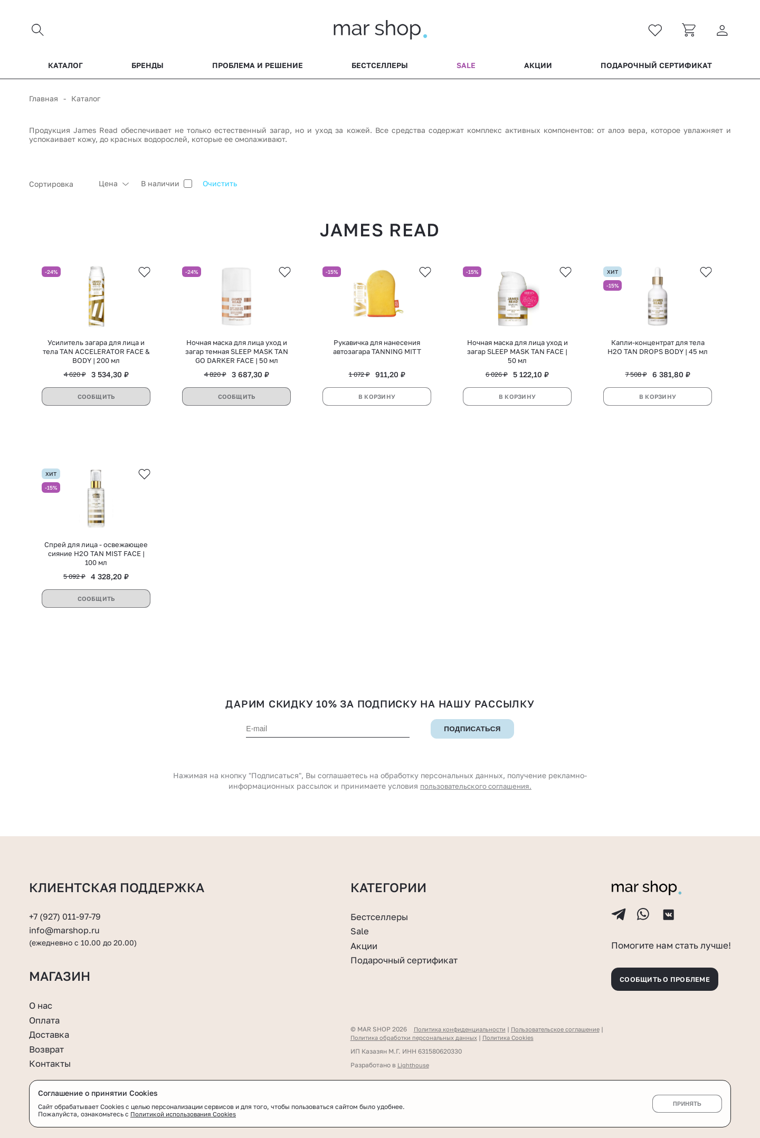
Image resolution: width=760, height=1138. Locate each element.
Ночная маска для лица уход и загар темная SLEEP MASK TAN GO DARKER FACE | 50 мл (236, 356)
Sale (466, 68)
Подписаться (472, 737)
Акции (538, 68)
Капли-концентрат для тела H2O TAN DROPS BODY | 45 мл (657, 352)
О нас (42, 1005)
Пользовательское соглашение (566, 1029)
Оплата (46, 1020)
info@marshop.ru (66, 924)
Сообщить (96, 401)
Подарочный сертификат (656, 68)
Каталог (65, 68)
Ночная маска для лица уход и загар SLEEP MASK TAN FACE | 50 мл (517, 356)
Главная (43, 101)
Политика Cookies (519, 1037)
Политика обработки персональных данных (418, 1037)
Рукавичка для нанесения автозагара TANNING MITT (377, 352)
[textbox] (58, 186)
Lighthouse (414, 1065)
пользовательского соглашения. (476, 794)
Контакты (51, 1063)
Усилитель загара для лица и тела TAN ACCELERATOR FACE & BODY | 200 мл (96, 356)
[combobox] (58, 186)
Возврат (48, 1049)
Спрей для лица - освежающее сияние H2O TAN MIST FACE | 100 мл (96, 562)
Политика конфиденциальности (463, 1029)
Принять (686, 1104)
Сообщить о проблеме (670, 977)
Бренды (147, 68)
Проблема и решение (257, 68)
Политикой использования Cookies (184, 1114)
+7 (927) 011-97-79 (66, 909)
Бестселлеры (380, 68)
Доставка (51, 1034)
